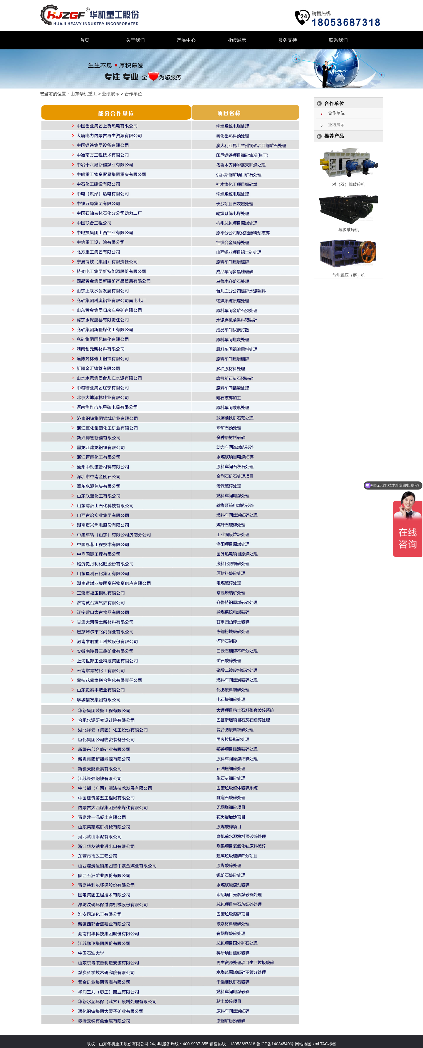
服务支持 (287, 40)
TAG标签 (328, 1044)
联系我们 (338, 40)
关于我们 (135, 40)
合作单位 (133, 93)
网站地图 (302, 1044)
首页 (84, 40)
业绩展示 (236, 40)
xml (316, 1044)
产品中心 (186, 40)
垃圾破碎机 (348, 229)
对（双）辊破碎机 (348, 184)
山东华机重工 (83, 93)
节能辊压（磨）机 (348, 275)
